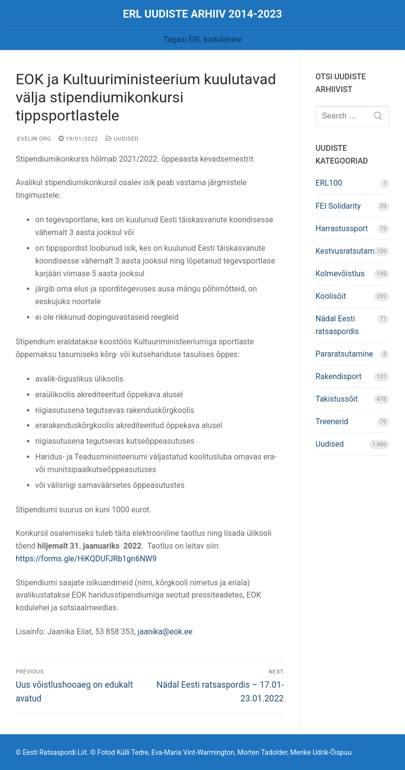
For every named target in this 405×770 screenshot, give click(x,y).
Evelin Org (33, 138)
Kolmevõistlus (339, 273)
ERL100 (328, 183)
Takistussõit (336, 399)
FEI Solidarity (338, 206)
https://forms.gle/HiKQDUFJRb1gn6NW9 (86, 558)
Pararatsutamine (344, 354)
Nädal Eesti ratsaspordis (337, 325)
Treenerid (331, 421)
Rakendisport (338, 376)
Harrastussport (341, 228)
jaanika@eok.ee (164, 631)
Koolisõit (330, 296)
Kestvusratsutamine (350, 251)
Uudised (122, 138)
